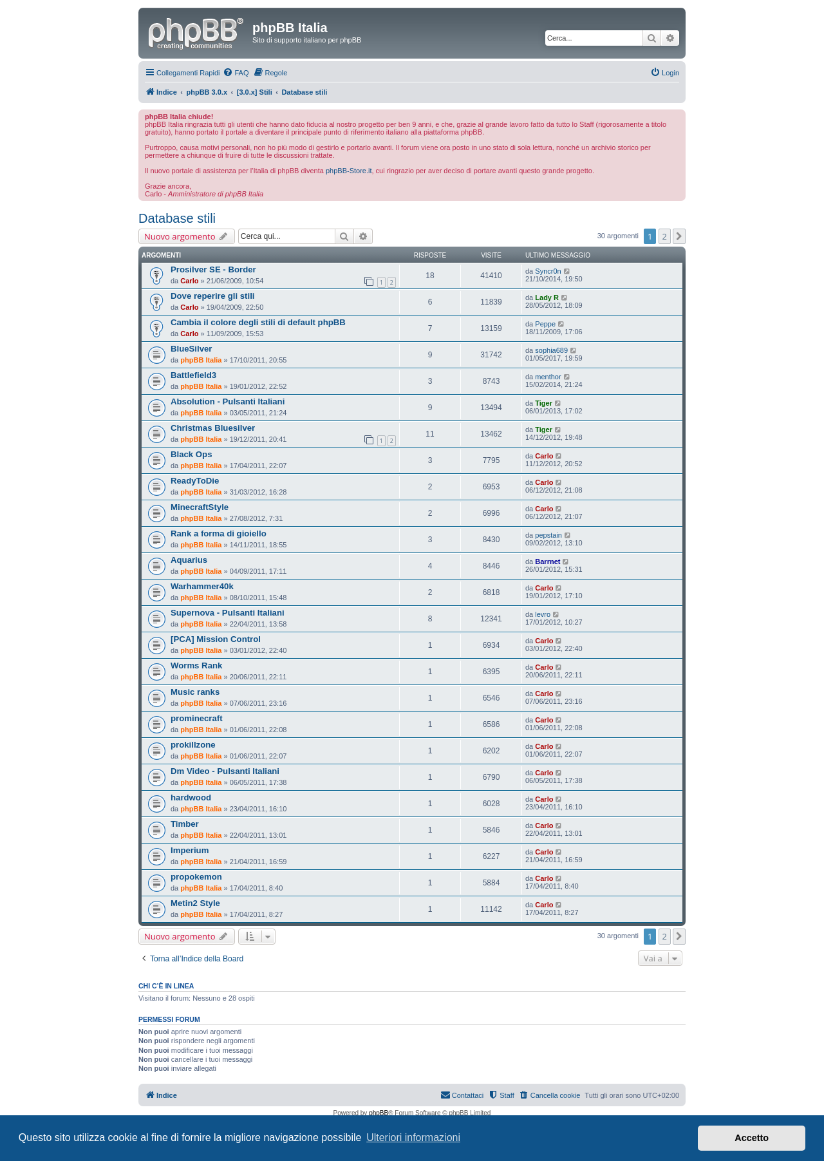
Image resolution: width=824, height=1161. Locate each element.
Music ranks (195, 692)
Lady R (547, 297)
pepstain (548, 535)
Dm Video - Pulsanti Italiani (225, 771)
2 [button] (664, 236)
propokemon (196, 877)
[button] (679, 236)
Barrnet (547, 561)
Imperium (190, 850)
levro (542, 614)
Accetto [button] (752, 1138)
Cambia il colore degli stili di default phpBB (258, 322)
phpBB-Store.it (349, 171)
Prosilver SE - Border (213, 269)
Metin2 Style (195, 903)
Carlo (189, 281)
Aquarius (189, 560)
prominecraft (197, 718)
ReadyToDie (195, 481)
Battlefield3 (193, 375)
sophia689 (551, 350)
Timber (185, 824)
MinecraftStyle (200, 507)
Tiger (543, 403)
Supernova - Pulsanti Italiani (228, 613)
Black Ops (191, 454)
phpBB (378, 1113)
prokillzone (193, 745)
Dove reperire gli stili (212, 296)
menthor (548, 377)
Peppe (545, 324)
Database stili (177, 218)
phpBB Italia (200, 360)
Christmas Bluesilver (213, 428)
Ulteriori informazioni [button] (413, 1137)
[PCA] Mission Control (216, 639)
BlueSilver (191, 349)
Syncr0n (548, 271)
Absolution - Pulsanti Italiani (228, 401)
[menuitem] (235, 72)
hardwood (191, 797)
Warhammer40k (202, 586)
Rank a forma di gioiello (219, 533)
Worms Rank (196, 665)
